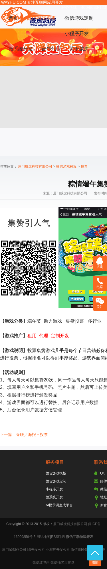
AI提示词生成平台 (59, 505)
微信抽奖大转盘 (62, 562)
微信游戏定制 (79, 18)
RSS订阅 (58, 537)
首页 (13, 18)
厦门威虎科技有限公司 (35, 166)
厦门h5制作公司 (14, 550)
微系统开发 (21, 49)
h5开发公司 (36, 550)
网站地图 (43, 537)
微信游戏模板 (41, 18)
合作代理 (51, 49)
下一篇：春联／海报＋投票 (24, 434)
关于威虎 (79, 49)
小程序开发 (76, 33)
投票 (84, 166)
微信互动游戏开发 (79, 537)
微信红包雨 (41, 562)
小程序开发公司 (58, 550)
